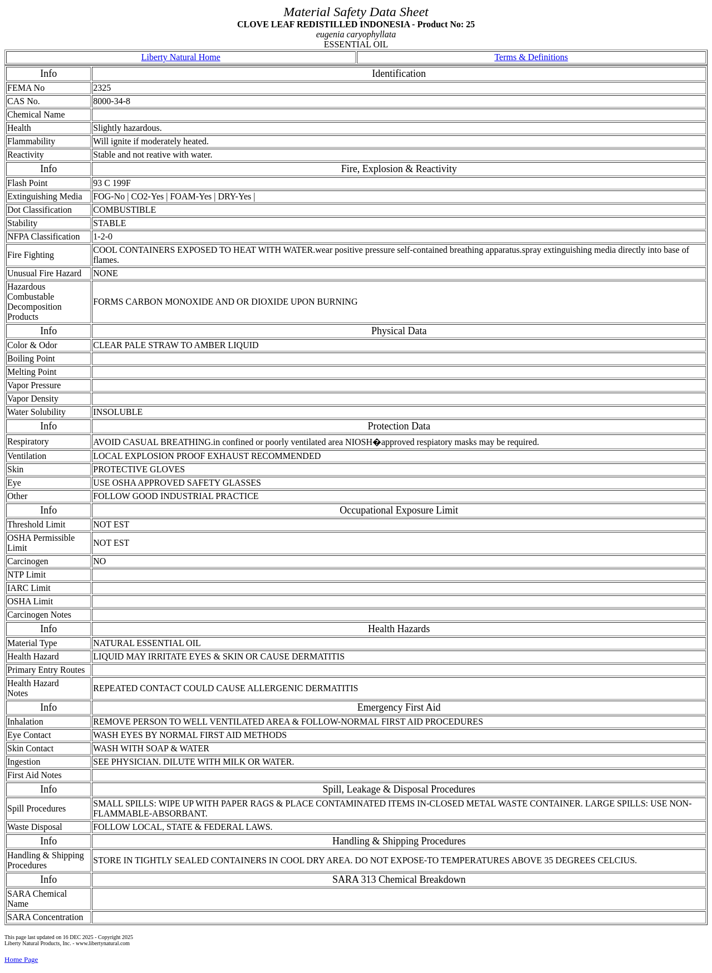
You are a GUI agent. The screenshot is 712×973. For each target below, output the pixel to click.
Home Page (21, 959)
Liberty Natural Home (180, 57)
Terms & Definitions (531, 57)
